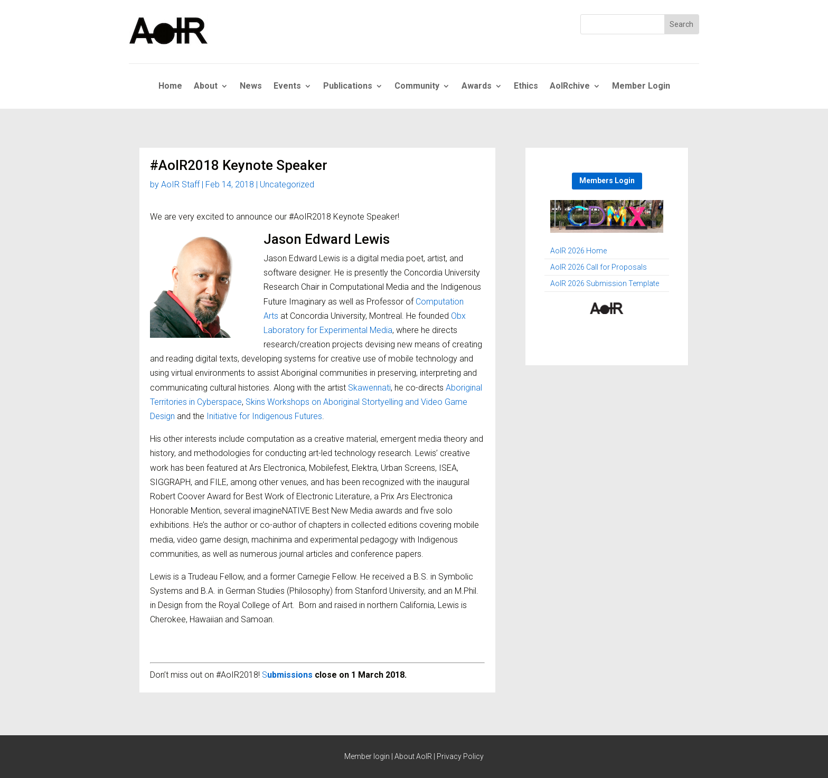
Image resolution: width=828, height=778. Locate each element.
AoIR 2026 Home (578, 251)
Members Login (607, 180)
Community (416, 86)
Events (287, 86)
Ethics (526, 86)
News (251, 86)
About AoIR (413, 756)
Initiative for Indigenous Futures (264, 416)
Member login (367, 756)
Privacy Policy (460, 756)
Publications (347, 86)
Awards (477, 86)
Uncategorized (287, 184)
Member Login (641, 86)
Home (170, 86)
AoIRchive (570, 86)
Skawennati (369, 388)
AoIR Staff (180, 184)
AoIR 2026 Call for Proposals (598, 267)
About (206, 86)
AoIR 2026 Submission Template (604, 284)
